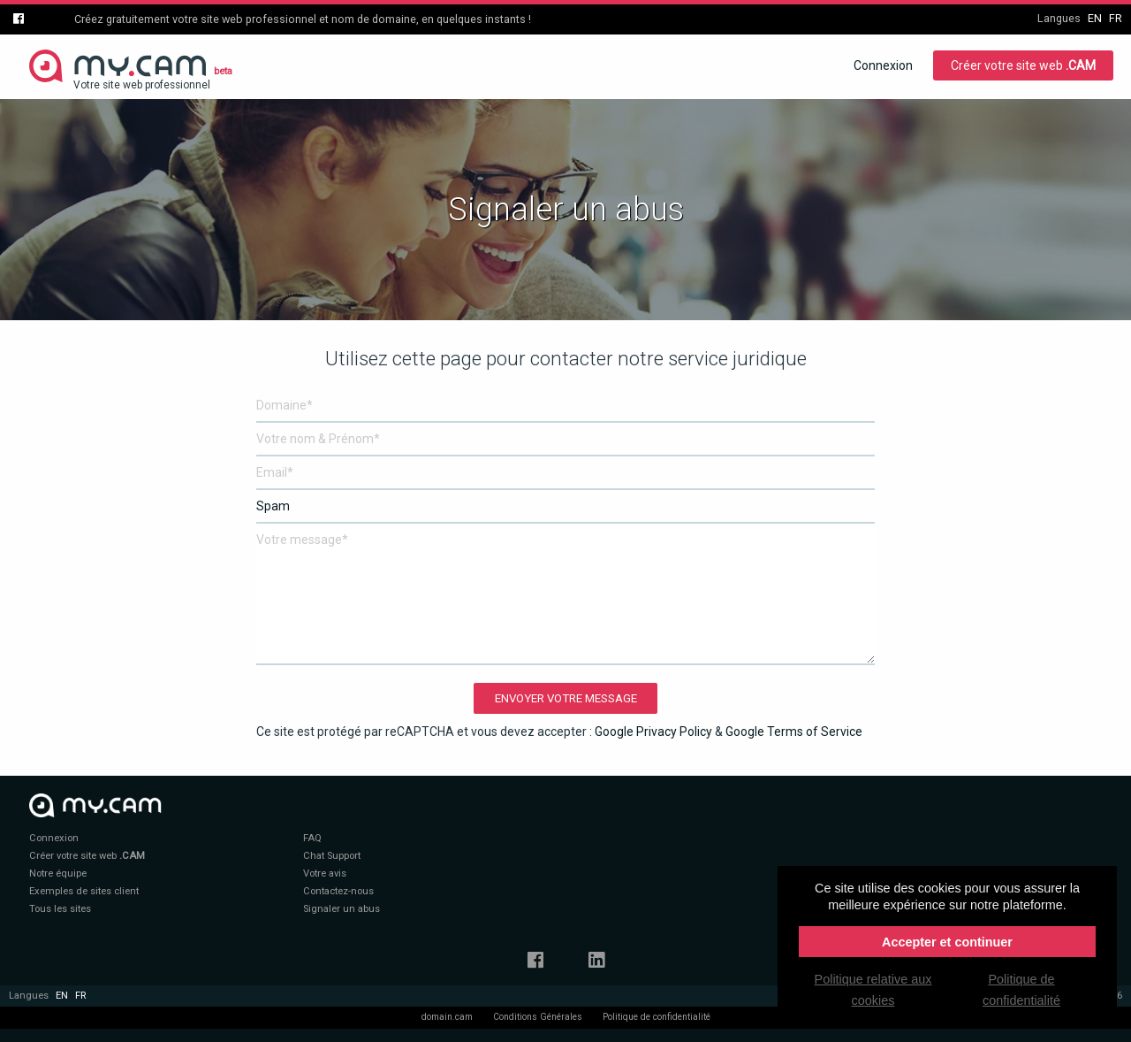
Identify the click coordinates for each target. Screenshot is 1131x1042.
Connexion (883, 65)
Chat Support (332, 856)
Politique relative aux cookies (873, 990)
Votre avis (324, 873)
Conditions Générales (537, 1017)
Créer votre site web (1023, 65)
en (1095, 18)
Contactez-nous (338, 891)
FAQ (312, 838)
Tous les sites (60, 909)
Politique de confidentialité (656, 1017)
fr (1115, 18)
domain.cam (447, 1017)
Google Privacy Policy (653, 731)
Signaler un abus (341, 909)
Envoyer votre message (566, 698)
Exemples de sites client (84, 891)
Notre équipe (58, 873)
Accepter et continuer (947, 942)
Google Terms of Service (793, 731)
